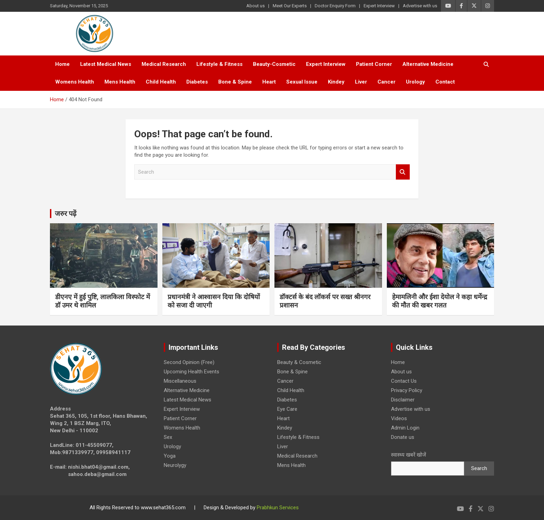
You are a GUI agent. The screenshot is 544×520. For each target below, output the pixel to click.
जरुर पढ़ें (65, 213)
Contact (445, 82)
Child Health (161, 82)
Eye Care (287, 409)
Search (403, 172)
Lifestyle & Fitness (219, 64)
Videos (399, 418)
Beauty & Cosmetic (299, 362)
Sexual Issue (301, 82)
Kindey (336, 82)
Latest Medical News (105, 64)
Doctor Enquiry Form (335, 5)
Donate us (402, 437)
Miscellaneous (180, 381)
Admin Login (405, 428)
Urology (415, 82)
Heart (269, 82)
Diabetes (197, 82)
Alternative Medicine (427, 64)
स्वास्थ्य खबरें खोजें (408, 455)
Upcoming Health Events (191, 372)
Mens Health (119, 82)
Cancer (386, 82)
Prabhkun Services (278, 507)
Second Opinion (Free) (189, 362)
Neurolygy (175, 465)
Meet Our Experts (290, 5)
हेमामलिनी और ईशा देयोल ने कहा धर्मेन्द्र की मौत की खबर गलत (439, 301)
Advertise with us (420, 5)
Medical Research (164, 64)
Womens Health (74, 82)
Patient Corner (374, 64)
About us (255, 5)
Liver (361, 82)
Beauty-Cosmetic (274, 64)
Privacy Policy (406, 390)
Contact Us (404, 381)
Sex (168, 437)
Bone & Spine (235, 82)
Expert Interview (379, 5)
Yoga (170, 456)
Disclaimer (403, 400)
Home (62, 64)
